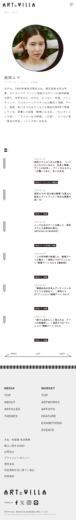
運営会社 (9, 464)
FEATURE (48, 416)
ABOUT (7, 12)
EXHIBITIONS (51, 423)
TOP (7, 395)
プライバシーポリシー (16, 458)
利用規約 (9, 476)
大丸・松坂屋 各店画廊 (17, 439)
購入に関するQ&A (14, 445)
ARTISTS (48, 409)
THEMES (11, 416)
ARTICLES (12, 409)
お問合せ (9, 452)
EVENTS (47, 430)
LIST (38, 354)
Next (63, 354)
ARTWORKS (50, 402)
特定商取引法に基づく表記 (19, 470)
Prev (14, 354)
